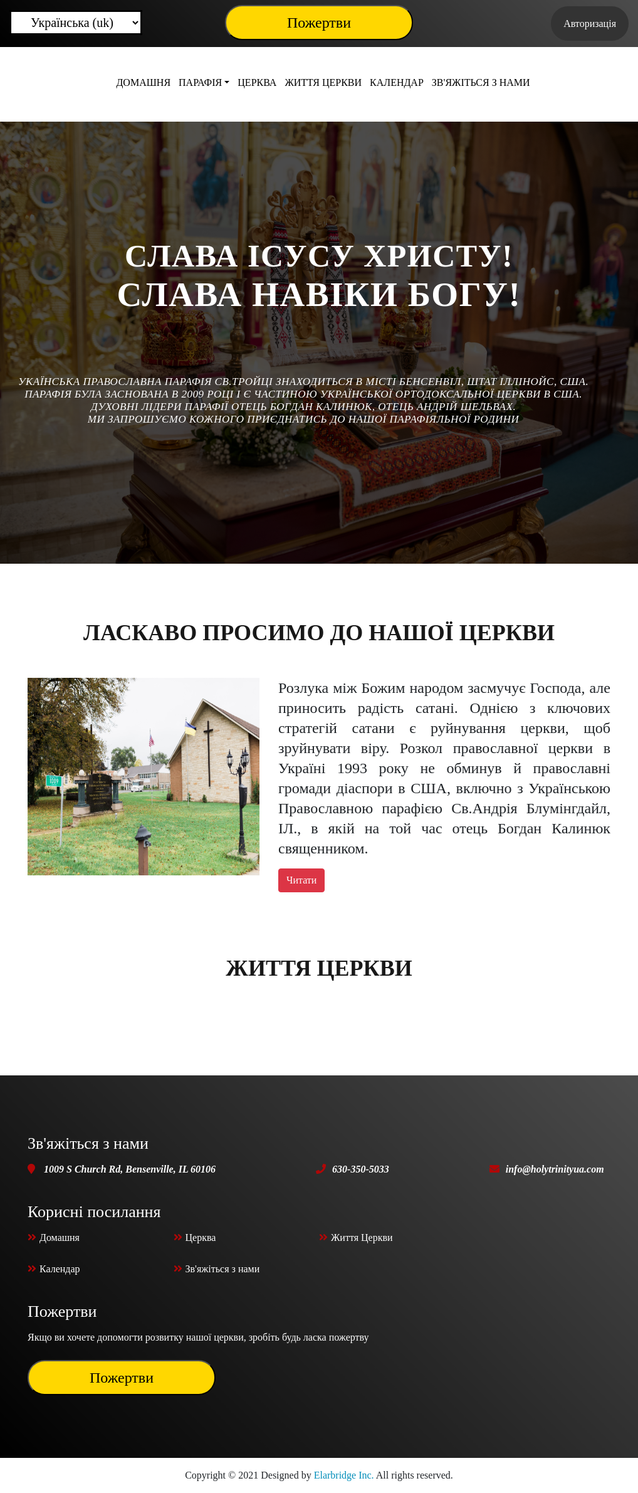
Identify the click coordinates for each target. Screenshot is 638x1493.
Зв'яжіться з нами (481, 82)
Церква (257, 82)
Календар (397, 82)
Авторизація (589, 23)
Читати (301, 880)
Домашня (143, 82)
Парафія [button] (200, 82)
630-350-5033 (360, 1169)
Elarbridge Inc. (344, 1475)
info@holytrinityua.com (555, 1169)
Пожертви (319, 22)
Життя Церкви (323, 82)
